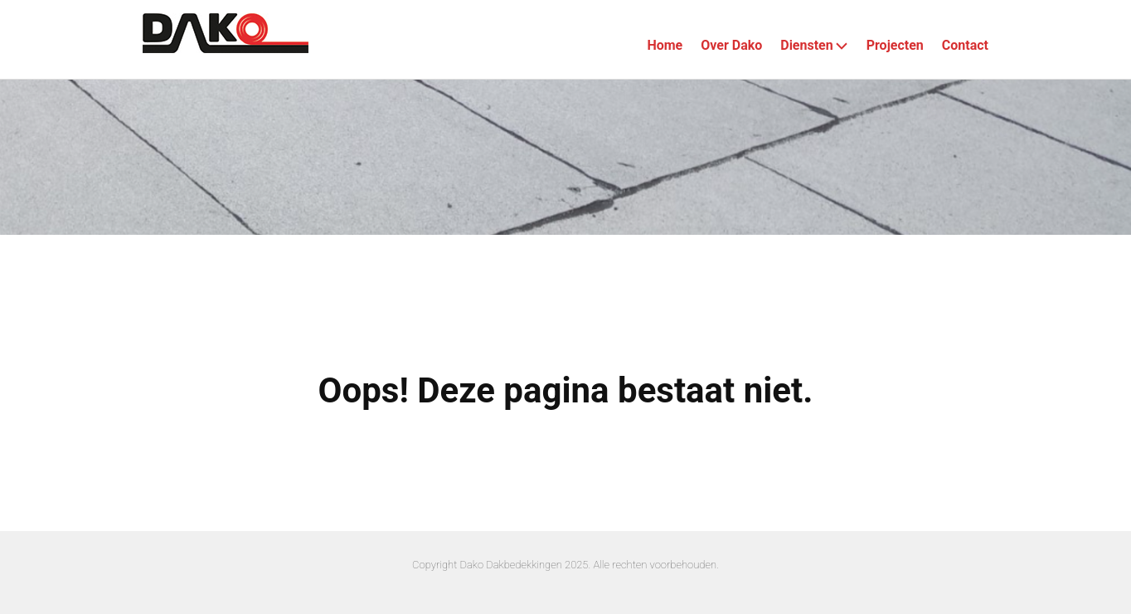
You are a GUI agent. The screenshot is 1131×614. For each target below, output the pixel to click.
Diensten (813, 45)
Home (664, 45)
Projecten (895, 45)
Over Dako (731, 45)
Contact (965, 45)
